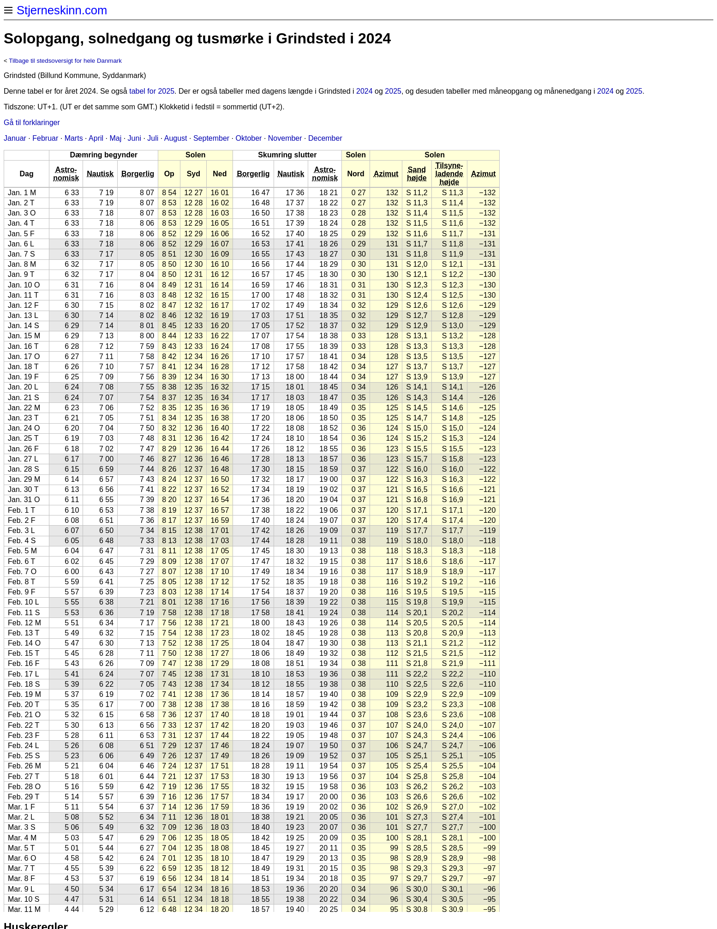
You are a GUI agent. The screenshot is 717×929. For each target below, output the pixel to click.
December (325, 138)
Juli (152, 138)
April (96, 138)
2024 (364, 91)
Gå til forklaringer (32, 122)
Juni (134, 138)
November (285, 138)
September (211, 138)
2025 (393, 91)
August (175, 138)
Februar (45, 138)
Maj (115, 138)
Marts (74, 138)
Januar (15, 138)
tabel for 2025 (151, 91)
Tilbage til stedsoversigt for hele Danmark (65, 60)
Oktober (249, 138)
